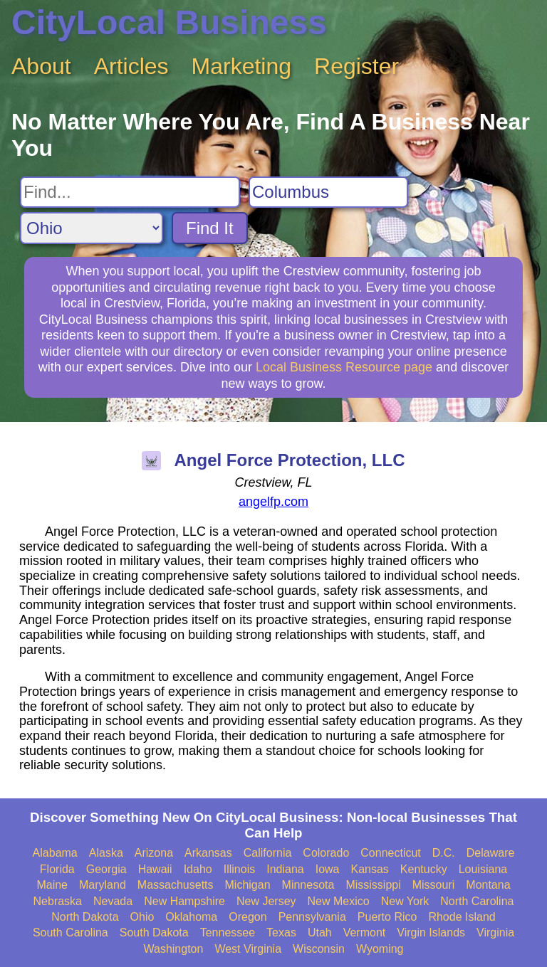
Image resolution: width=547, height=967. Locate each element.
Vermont (364, 932)
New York (405, 901)
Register (356, 66)
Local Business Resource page (344, 367)
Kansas (369, 869)
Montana (488, 885)
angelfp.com (273, 502)
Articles (131, 66)
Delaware (491, 853)
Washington (173, 949)
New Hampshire (184, 901)
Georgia (106, 869)
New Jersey (266, 901)
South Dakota (154, 932)
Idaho (198, 869)
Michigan (248, 885)
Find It (210, 228)
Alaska (106, 853)
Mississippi (372, 885)
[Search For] (130, 192)
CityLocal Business (169, 22)
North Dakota (84, 917)
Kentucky (423, 869)
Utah (320, 932)
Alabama (55, 853)
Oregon (247, 917)
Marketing (242, 66)
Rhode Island (461, 917)
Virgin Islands (431, 932)
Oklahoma (191, 917)
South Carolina (70, 932)
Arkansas (208, 853)
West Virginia (247, 949)
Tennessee (227, 932)
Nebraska (57, 901)
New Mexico (339, 901)
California (268, 853)
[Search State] (91, 228)
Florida (57, 869)
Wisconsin (319, 949)
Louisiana (483, 869)
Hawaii (155, 869)
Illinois (239, 869)
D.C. (443, 853)
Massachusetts (175, 885)
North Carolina (477, 901)
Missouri (433, 885)
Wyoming (380, 949)
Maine (52, 885)
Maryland (102, 885)
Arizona (154, 853)
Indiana (285, 869)
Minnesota (308, 885)
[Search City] (328, 192)
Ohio (142, 917)
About (41, 66)
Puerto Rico (387, 917)
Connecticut (390, 853)
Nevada (112, 901)
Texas (281, 932)
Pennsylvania (312, 917)
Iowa (328, 869)
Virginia (495, 932)
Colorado (326, 853)
